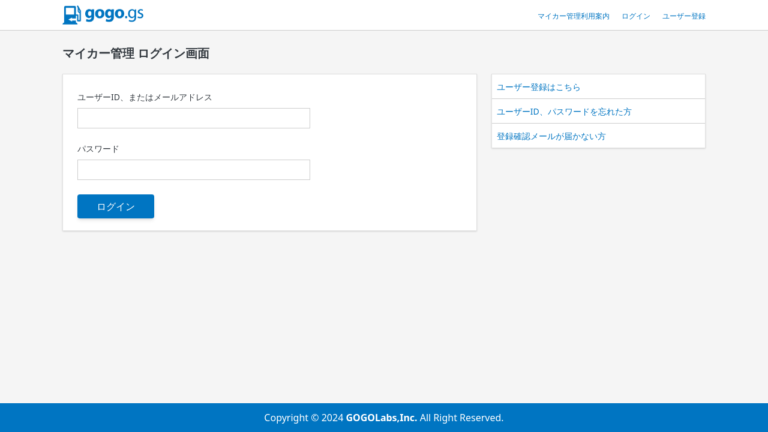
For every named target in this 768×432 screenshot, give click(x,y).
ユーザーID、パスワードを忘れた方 (564, 111)
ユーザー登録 (684, 16)
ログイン (636, 16)
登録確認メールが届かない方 (551, 136)
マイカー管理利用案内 (574, 16)
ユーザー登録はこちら (539, 86)
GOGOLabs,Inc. (382, 417)
